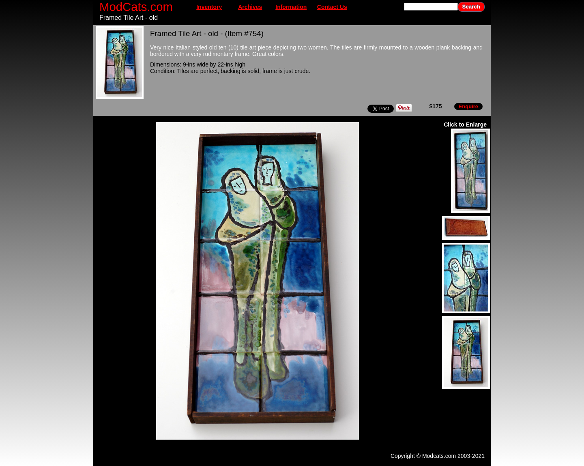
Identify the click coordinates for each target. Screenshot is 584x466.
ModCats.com (136, 6)
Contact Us (332, 7)
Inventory (209, 7)
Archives (250, 7)
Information (291, 7)
